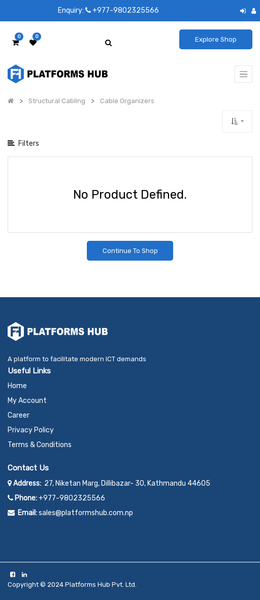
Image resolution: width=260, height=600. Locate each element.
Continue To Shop (130, 251)
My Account (27, 400)
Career (18, 415)
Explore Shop (216, 39)
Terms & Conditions (40, 444)
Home (17, 386)
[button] (237, 121)
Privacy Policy (31, 430)
